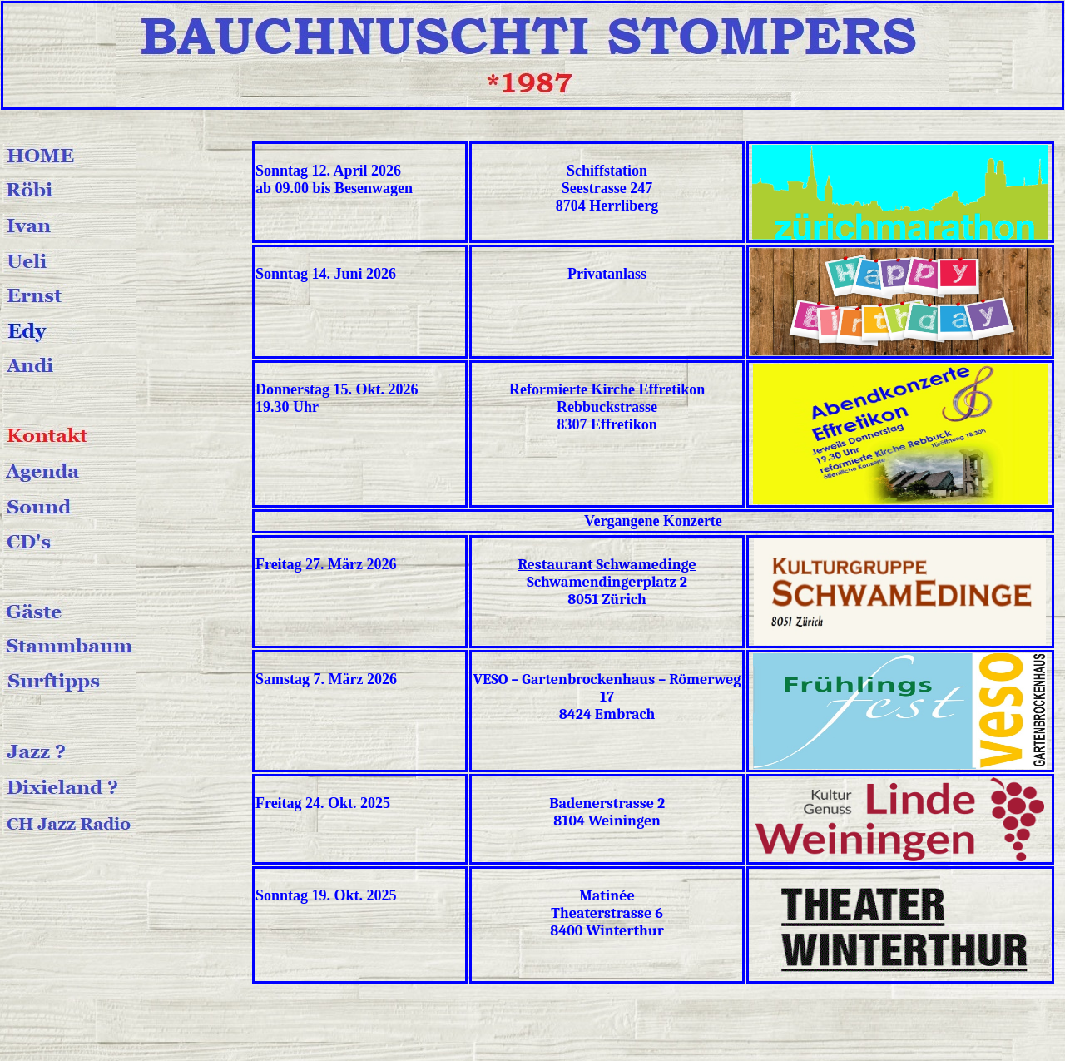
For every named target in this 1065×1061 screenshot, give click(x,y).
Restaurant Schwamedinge (607, 564)
